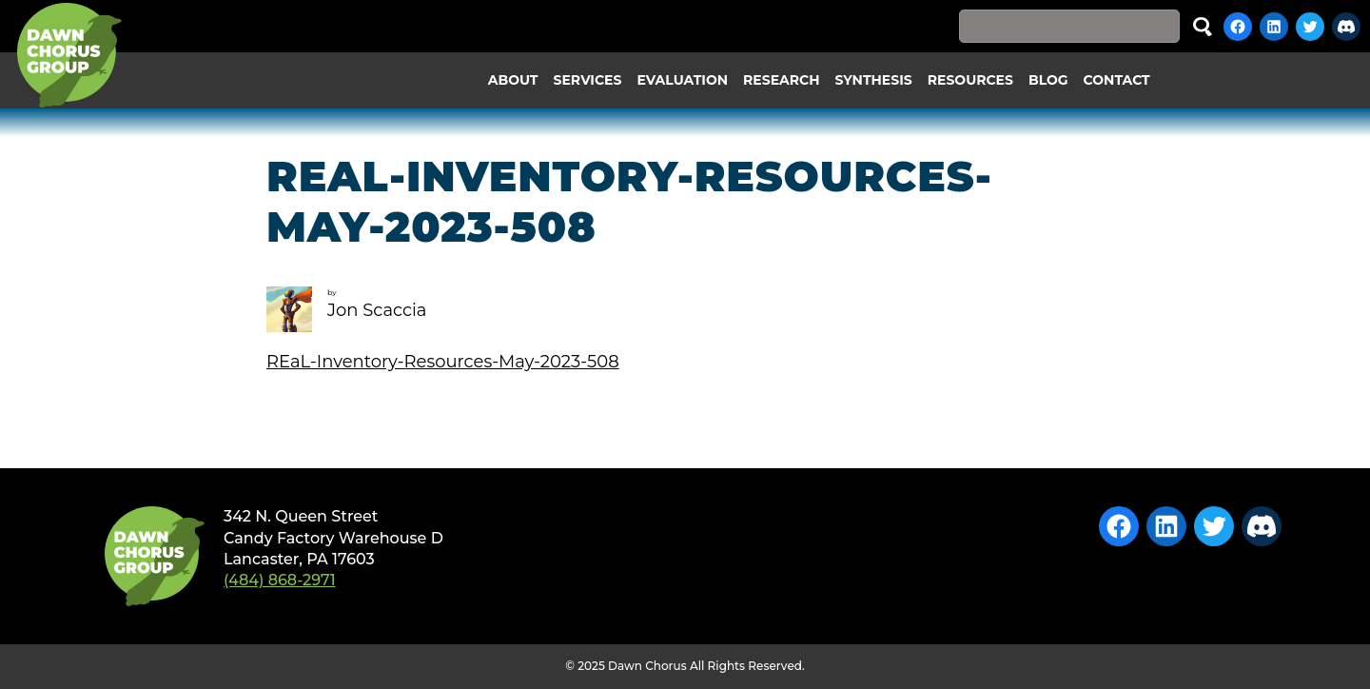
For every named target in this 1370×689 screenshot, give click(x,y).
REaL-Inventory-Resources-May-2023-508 (442, 361)
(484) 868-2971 (280, 580)
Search (1202, 26)
